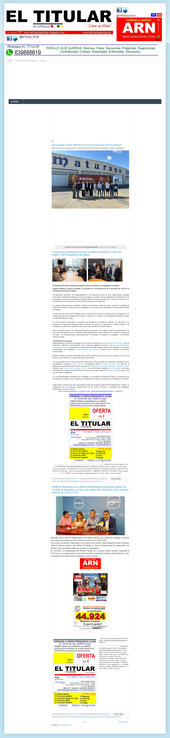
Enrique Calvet (112, 370)
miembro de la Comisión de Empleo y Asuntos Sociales (109, 366)
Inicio (84, 722)
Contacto (43, 60)
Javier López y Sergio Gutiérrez (75, 368)
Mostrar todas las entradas (107, 247)
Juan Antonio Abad (110, 716)
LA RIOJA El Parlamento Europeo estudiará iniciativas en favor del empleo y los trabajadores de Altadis (86, 253)
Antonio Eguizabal (75, 716)
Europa (99, 481)
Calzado (83, 716)
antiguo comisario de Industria (87, 349)
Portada (9, 60)
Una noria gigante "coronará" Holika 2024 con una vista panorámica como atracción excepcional (86, 145)
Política (117, 716)
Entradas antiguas (123, 722)
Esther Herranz (78, 364)
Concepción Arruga (91, 716)
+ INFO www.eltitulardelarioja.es (26, 60)
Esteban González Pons (111, 364)
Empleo (87, 481)
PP (120, 716)
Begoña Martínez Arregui (77, 481)
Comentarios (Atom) (65, 725)
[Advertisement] (73, 81)
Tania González (115, 368)
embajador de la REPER (114, 343)
